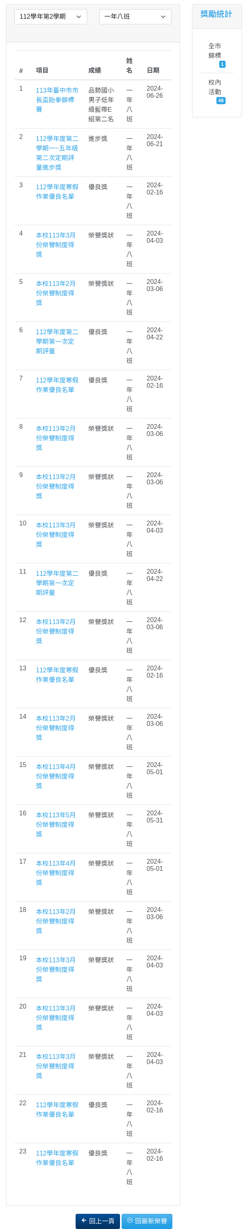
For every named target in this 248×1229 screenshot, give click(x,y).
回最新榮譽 (147, 1221)
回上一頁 (97, 1221)
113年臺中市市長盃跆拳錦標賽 (57, 100)
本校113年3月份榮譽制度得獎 (56, 245)
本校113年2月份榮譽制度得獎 (56, 293)
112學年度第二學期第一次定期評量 (57, 342)
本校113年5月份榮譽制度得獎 (56, 825)
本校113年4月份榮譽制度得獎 (56, 776)
